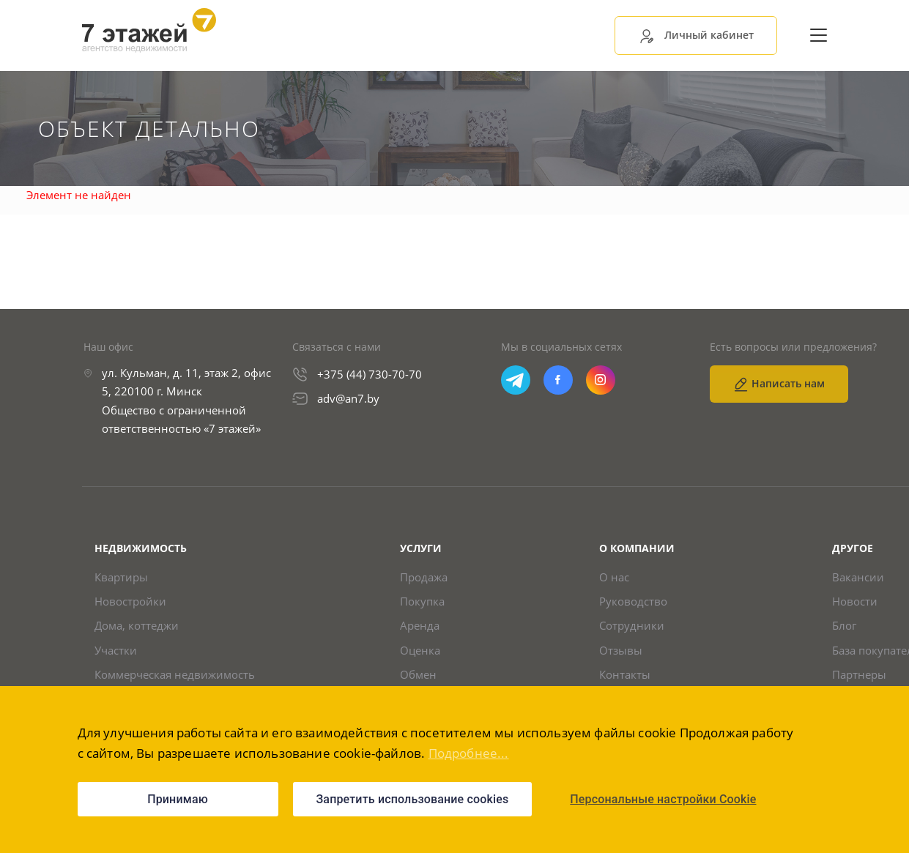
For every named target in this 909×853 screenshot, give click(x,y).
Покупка (422, 601)
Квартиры (121, 577)
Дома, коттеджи (136, 626)
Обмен (418, 675)
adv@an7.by (348, 398)
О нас (614, 577)
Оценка (420, 651)
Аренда (419, 626)
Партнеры (859, 675)
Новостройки (130, 601)
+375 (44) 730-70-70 (369, 374)
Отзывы (620, 651)
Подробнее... (468, 753)
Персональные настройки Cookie (663, 799)
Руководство (633, 601)
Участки (115, 651)
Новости (855, 601)
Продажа (424, 577)
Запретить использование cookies (412, 799)
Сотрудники (631, 626)
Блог (844, 626)
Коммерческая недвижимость (174, 675)
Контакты (624, 675)
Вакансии (858, 577)
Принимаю (177, 799)
